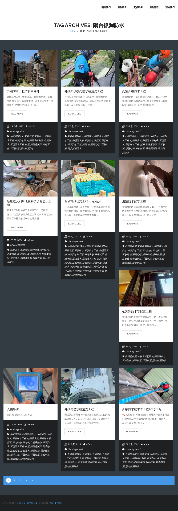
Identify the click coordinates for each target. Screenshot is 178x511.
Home (73, 31)
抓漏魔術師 (36, 144)
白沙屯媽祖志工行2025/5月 (82, 201)
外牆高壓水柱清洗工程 (79, 409)
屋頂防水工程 (17, 144)
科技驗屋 (140, 148)
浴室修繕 (76, 262)
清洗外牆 (130, 148)
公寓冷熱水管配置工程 (137, 311)
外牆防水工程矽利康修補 (23, 91)
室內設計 (44, 249)
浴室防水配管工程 (134, 201)
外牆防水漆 (20, 140)
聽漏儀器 (126, 262)
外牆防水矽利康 (35, 140)
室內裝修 (34, 249)
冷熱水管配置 (86, 246)
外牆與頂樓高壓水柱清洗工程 (83, 91)
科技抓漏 (14, 148)
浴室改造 (14, 258)
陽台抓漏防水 (27, 148)
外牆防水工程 (91, 250)
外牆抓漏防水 (16, 136)
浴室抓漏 (86, 262)
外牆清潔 (29, 136)
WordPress (55, 502)
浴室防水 (24, 450)
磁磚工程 (14, 454)
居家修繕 (11, 253)
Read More (17, 113)
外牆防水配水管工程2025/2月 (142, 409)
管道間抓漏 (151, 148)
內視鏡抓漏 (73, 246)
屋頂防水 (21, 253)
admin (31, 126)
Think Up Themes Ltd (26, 502)
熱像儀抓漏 (26, 258)
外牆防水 (39, 136)
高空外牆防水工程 (134, 91)
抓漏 (27, 144)
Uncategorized (17, 131)
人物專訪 (13, 409)
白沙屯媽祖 (98, 266)
